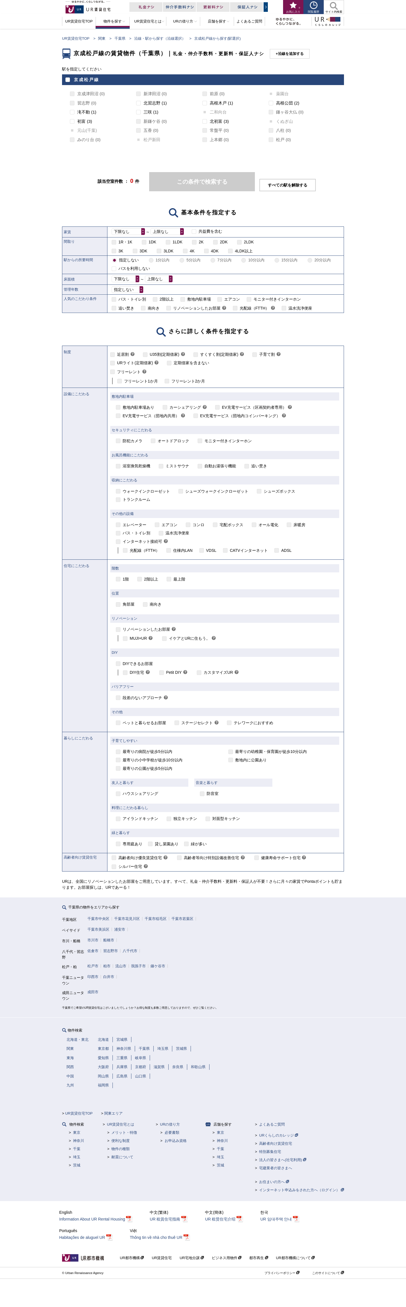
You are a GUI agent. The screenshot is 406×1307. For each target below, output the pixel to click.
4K (192, 251)
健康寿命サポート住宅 (281, 857)
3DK (143, 251)
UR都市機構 (132, 1258)
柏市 (107, 966)
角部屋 (128, 604)
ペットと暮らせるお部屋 (144, 723)
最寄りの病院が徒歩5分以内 (147, 751)
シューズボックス (279, 491)
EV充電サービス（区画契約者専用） (254, 407)
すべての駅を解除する (287, 185)
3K (120, 251)
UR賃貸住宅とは (120, 1124)
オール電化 (268, 525)
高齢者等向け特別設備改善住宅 (211, 857)
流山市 (120, 966)
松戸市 (92, 966)
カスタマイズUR (218, 672)
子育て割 (267, 354)
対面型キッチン (226, 818)
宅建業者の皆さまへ (275, 1168)
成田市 (92, 992)
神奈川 (78, 1141)
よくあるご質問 (272, 1124)
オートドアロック (173, 441)
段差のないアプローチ (142, 697)
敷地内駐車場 (199, 299)
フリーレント (129, 372)
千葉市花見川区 (127, 919)
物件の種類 (120, 1149)
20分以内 (322, 260)
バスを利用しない (134, 268)
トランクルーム (136, 499)
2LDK (249, 242)
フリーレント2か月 (188, 381)
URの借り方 (170, 1124)
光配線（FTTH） (255, 308)
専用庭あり (132, 844)
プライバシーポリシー (281, 1273)
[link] (224, 308)
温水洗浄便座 (300, 308)
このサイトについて (328, 1273)
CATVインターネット (249, 550)
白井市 (108, 977)
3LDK (168, 251)
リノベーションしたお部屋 (196, 308)
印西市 (92, 977)
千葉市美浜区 (98, 929)
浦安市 (119, 929)
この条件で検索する (202, 182)
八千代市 (130, 951)
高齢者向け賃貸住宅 (275, 1143)
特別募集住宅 (270, 1152)
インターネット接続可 (142, 541)
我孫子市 (138, 966)
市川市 (92, 940)
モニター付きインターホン (277, 299)
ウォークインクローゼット (146, 491)
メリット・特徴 (124, 1132)
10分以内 (256, 260)
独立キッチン (185, 818)
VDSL (211, 550)
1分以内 (163, 260)
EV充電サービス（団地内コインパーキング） (240, 416)
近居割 (123, 354)
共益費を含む (210, 231)
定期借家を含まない (191, 363)
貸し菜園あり (166, 844)
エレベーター (134, 525)
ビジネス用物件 (227, 1258)
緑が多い (199, 844)
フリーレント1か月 (141, 381)
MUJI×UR (138, 638)
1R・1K (125, 242)
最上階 (179, 579)
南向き (154, 308)
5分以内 (193, 260)
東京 (76, 1132)
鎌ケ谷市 (158, 966)
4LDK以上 (244, 251)
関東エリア (113, 1113)
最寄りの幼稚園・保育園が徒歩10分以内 (271, 751)
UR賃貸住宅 (162, 1258)
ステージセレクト (197, 723)
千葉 (76, 1149)
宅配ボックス (231, 525)
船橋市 (108, 940)
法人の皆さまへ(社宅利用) (282, 1160)
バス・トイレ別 (132, 299)
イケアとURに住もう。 (189, 638)
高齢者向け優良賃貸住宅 (140, 857)
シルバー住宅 (130, 866)
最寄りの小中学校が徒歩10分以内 (152, 760)
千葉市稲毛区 (156, 919)
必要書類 (172, 1132)
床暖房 (299, 525)
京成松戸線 (86, 79)
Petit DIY (174, 672)
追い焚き (126, 308)
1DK (152, 242)
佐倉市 (92, 951)
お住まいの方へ (274, 1182)
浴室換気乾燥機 (136, 466)
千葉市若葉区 (182, 919)
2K (201, 242)
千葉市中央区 (98, 919)
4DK (215, 251)
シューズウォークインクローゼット (216, 491)
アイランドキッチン (140, 818)
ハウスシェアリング (140, 793)
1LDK (177, 242)
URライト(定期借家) (135, 363)
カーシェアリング (185, 407)
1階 (126, 579)
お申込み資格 (176, 1141)
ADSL (286, 550)
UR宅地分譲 (192, 1258)
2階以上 (167, 299)
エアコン (232, 299)
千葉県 (119, 38)
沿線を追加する (291, 54)
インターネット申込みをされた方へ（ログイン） (301, 1190)
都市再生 (258, 1258)
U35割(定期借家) (164, 354)
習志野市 (110, 951)
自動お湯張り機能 (220, 466)
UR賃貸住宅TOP (75, 38)
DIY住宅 (137, 672)
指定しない (129, 260)
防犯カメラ (132, 441)
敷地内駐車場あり (138, 407)
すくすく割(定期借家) (219, 354)
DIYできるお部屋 (138, 663)
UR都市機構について (295, 1258)
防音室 (213, 793)
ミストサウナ (177, 466)
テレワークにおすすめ (253, 723)
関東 (101, 38)
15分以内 (289, 260)
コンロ (198, 525)
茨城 (76, 1165)
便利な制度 (120, 1141)
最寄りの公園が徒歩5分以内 (147, 768)
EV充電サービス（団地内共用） (151, 416)
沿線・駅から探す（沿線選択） (160, 38)
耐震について (122, 1157)
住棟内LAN (183, 550)
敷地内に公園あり (251, 760)
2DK (224, 242)
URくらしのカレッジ (278, 1135)
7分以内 (224, 260)
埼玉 (76, 1157)
